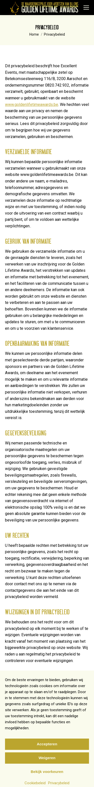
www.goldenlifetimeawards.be (31, 104)
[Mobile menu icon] (86, 7)
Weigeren (47, 763)
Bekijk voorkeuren (47, 776)
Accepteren (47, 749)
